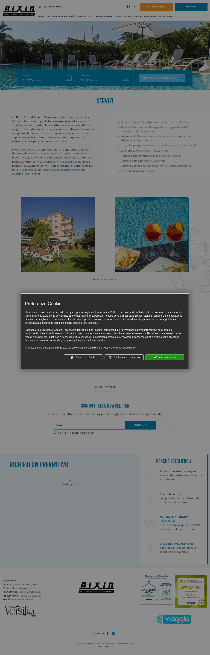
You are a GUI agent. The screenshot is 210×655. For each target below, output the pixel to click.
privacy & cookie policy (123, 347)
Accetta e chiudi (165, 357)
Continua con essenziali (124, 357)
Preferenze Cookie (83, 357)
